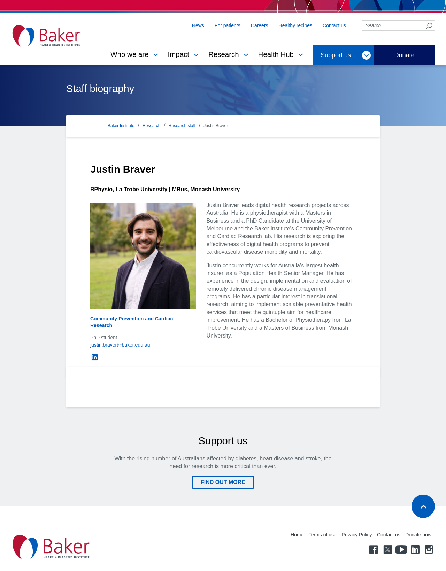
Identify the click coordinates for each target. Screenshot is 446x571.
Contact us (334, 25)
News (198, 25)
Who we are (129, 54)
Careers (259, 25)
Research (223, 54)
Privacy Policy (356, 534)
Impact (178, 54)
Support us (336, 55)
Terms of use (323, 534)
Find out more (223, 482)
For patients (227, 25)
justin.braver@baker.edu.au (120, 345)
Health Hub (276, 54)
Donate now (418, 534)
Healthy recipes (296, 25)
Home (297, 534)
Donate (404, 55)
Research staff (182, 125)
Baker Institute (121, 125)
